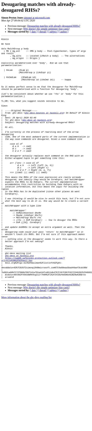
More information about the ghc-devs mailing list (26, 345)
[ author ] (63, 31)
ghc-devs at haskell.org (36, 136)
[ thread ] (42, 31)
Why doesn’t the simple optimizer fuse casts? (46, 28)
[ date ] (33, 31)
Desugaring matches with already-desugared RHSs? (53, 26)
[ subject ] (53, 31)
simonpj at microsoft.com (37, 17)
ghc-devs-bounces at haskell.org (44, 128)
